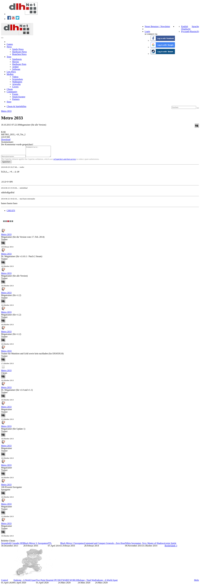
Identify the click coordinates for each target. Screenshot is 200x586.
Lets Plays (11, 72)
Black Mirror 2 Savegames (72, 545)
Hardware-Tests (19, 64)
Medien (10, 74)
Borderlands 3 (171, 548)
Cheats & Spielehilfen (16, 106)
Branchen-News (19, 54)
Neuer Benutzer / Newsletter (157, 26)
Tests (9, 57)
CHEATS (11, 212)
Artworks (16, 84)
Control (4, 582)
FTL (50, 545)
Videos (15, 77)
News (9, 47)
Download (5, 139)
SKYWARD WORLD (68, 582)
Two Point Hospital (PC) (47, 582)
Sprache (195, 26)
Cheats (10, 89)
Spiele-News (18, 49)
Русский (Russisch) (190, 31)
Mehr (196, 582)
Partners (15, 99)
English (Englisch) (185, 27)
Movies (15, 62)
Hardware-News (19, 52)
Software (16, 69)
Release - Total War (86, 582)
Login (147, 31)
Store (9, 102)
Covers (15, 87)
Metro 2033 (6, 111)
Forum (15, 94)
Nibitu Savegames (133, 545)
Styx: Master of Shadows (153, 545)
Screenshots (17, 79)
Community (12, 92)
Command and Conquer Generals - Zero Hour (104, 545)
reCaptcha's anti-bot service (64, 161)
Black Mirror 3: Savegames (35, 545)
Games (10, 44)
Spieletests (17, 59)
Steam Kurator (18, 97)
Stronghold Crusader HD (12, 545)
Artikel (15, 67)
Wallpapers (17, 82)
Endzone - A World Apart (25, 582)
